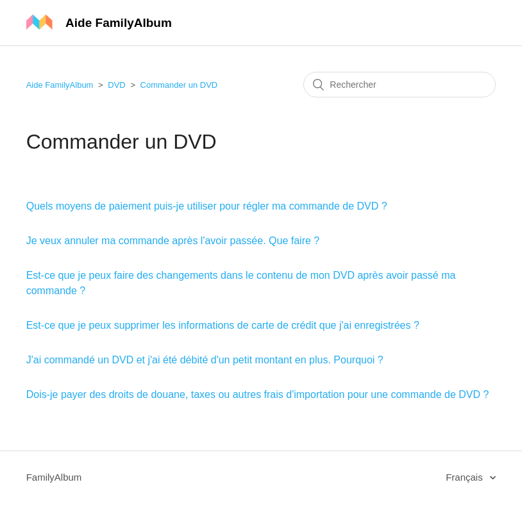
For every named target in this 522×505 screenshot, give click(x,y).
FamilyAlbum (54, 477)
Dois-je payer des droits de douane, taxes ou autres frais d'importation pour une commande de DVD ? (257, 394)
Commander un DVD (179, 85)
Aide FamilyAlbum (60, 85)
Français (465, 477)
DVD (116, 85)
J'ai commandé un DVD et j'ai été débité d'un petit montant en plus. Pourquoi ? (204, 359)
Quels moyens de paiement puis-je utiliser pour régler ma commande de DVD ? (206, 206)
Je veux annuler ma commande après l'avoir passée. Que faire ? (173, 240)
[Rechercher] (399, 84)
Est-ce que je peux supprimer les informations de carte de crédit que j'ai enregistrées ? (222, 325)
